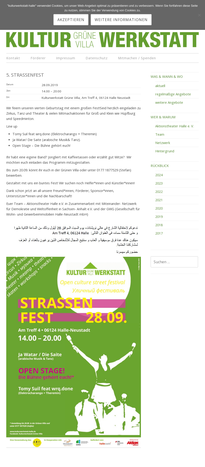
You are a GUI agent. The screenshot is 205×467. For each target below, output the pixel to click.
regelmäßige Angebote (173, 94)
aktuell (160, 85)
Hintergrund (164, 151)
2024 (159, 174)
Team (159, 134)
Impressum (65, 58)
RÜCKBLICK (160, 165)
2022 (159, 191)
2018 (159, 225)
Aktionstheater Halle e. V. (174, 126)
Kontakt (13, 58)
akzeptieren (70, 19)
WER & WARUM (163, 117)
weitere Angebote (169, 102)
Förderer (38, 58)
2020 (159, 208)
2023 (159, 183)
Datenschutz (97, 58)
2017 (159, 233)
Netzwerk (162, 142)
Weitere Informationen (121, 19)
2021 (159, 199)
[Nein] (199, 15)
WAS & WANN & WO (167, 76)
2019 (159, 216)
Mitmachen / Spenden (137, 58)
